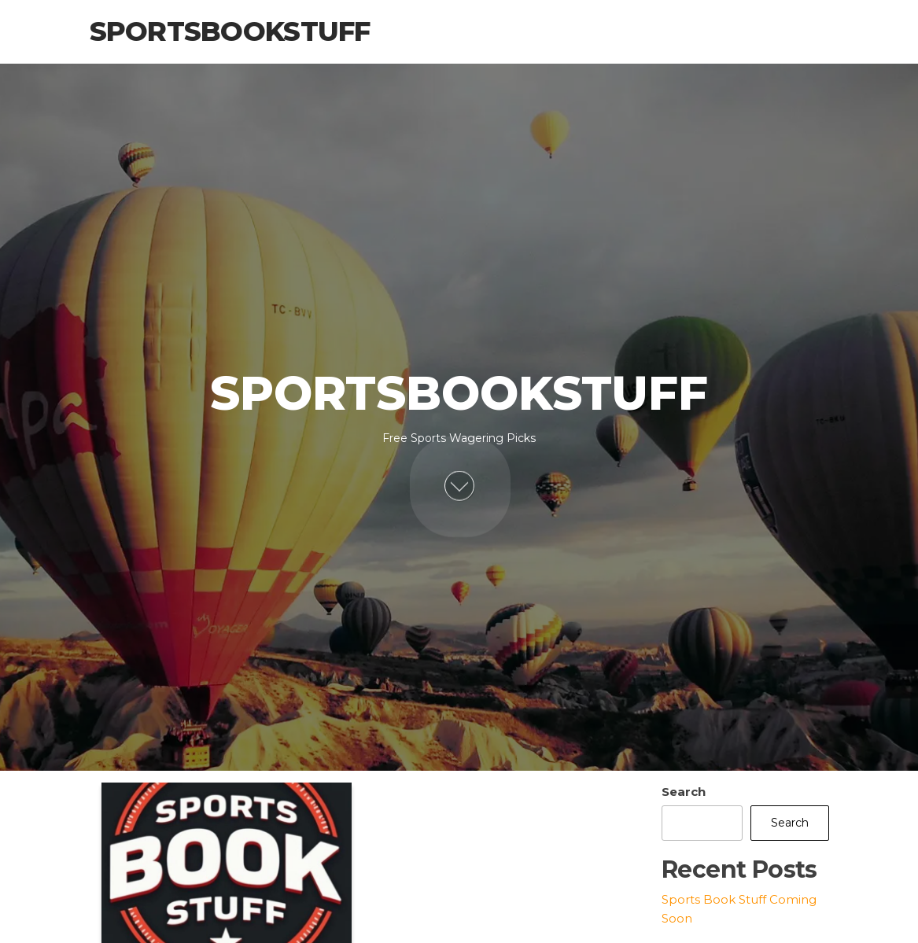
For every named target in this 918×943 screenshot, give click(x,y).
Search (684, 791)
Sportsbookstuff (230, 31)
